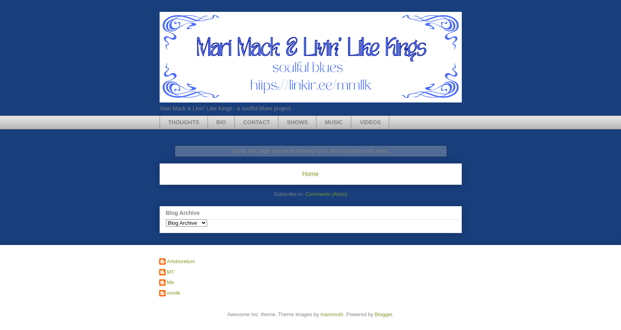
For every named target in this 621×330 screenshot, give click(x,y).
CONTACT (256, 122)
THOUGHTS (184, 122)
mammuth (331, 314)
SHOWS (297, 122)
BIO (221, 122)
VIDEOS (370, 122)
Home (310, 174)
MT (171, 272)
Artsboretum (181, 261)
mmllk (174, 293)
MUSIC (334, 122)
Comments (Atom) (326, 194)
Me (170, 282)
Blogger (383, 314)
